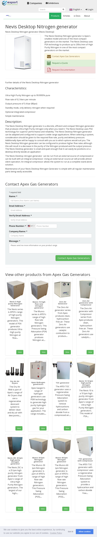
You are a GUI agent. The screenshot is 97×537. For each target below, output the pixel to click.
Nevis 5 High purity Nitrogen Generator (15, 303)
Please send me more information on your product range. (50, 248)
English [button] (75, 9)
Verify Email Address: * (20, 215)
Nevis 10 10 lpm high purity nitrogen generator (86, 384)
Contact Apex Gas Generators (74, 258)
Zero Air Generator (62, 303)
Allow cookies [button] (85, 532)
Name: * (13, 196)
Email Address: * (17, 205)
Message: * (14, 241)
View (20, 352)
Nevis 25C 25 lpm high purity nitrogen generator (15, 461)
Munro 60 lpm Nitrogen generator (62, 460)
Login (89, 9)
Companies (34, 3)
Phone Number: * (17, 226)
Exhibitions (52, 3)
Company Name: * (18, 231)
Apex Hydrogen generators (38, 383)
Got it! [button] (70, 532)
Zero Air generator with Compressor (86, 303)
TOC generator (62, 383)
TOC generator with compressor (85, 460)
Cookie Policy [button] (56, 533)
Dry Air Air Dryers (14, 382)
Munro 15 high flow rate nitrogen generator (39, 305)
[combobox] (31, 226)
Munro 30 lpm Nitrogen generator (38, 460)
